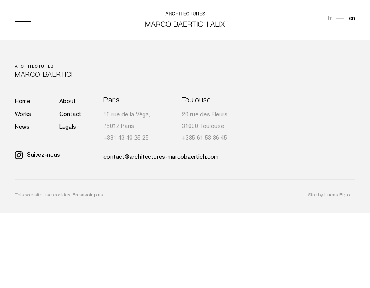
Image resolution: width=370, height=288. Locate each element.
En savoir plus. (88, 195)
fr (330, 19)
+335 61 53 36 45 (204, 138)
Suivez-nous (37, 155)
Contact (70, 115)
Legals (67, 127)
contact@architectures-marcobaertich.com (160, 157)
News (22, 127)
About (67, 102)
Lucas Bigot (337, 195)
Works (23, 115)
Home (22, 102)
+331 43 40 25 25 (126, 138)
